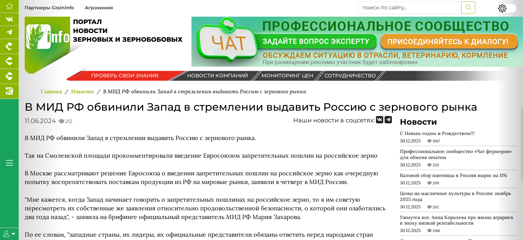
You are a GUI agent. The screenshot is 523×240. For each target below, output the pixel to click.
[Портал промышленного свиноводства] (9, 61)
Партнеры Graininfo (49, 8)
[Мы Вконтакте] (9, 19)
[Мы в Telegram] (9, 32)
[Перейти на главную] (9, 6)
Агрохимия (99, 8)
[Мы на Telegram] (388, 119)
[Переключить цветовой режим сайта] (507, 8)
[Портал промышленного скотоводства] (9, 76)
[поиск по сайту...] (410, 7)
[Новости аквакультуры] (9, 91)
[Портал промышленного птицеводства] (9, 46)
